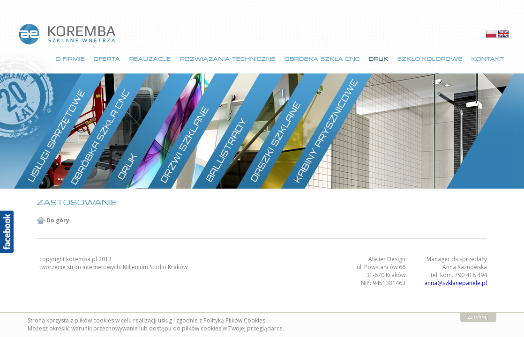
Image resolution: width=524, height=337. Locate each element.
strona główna (68, 34)
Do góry (57, 220)
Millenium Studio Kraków (155, 267)
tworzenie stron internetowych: (81, 267)
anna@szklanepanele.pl (455, 283)
